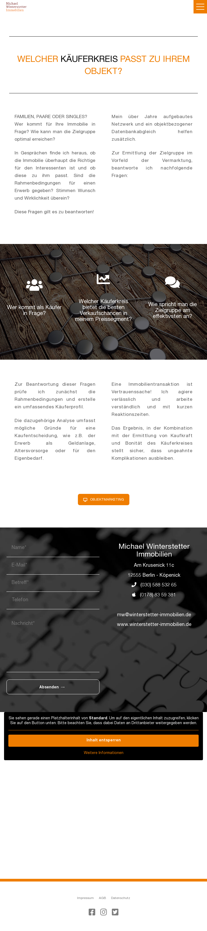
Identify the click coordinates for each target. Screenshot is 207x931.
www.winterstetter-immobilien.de (154, 625)
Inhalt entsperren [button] (104, 740)
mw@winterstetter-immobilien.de (154, 615)
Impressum (85, 898)
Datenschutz (120, 898)
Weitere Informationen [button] (103, 753)
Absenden (51, 687)
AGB (102, 898)
